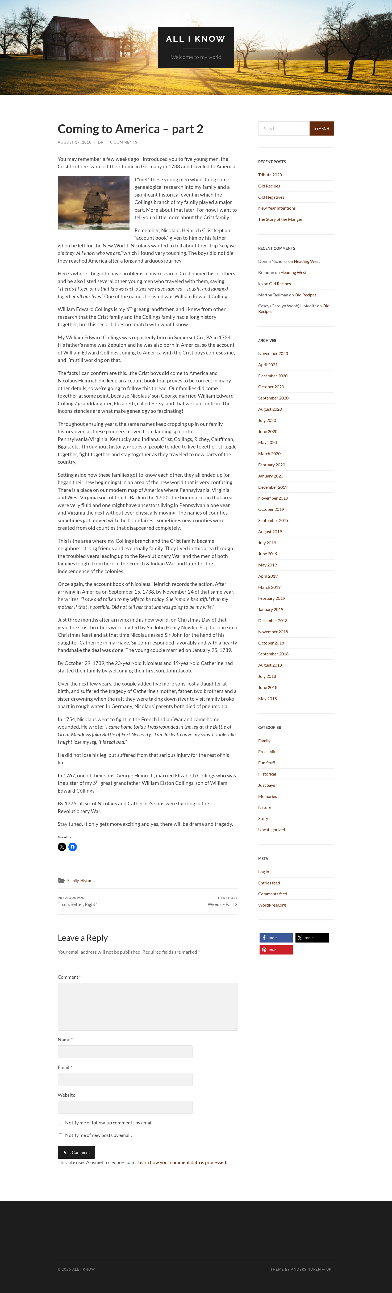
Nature (264, 807)
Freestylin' (267, 751)
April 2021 (268, 364)
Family (73, 880)
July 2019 (267, 542)
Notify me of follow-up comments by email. (109, 1122)
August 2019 (270, 531)
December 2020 (272, 375)
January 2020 (270, 475)
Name (65, 1039)
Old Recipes (269, 185)
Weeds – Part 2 (222, 901)
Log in (263, 871)
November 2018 (273, 631)
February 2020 (271, 464)
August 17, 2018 (74, 142)
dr (101, 142)
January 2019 (270, 609)
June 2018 (267, 687)
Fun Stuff (266, 762)
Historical (89, 880)
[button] (276, 938)
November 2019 (273, 497)
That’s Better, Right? (77, 901)
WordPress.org (272, 904)
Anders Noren (306, 1269)
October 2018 (271, 642)
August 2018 (270, 664)
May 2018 (267, 698)
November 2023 (273, 353)
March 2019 (269, 587)
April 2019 (268, 575)
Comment (69, 977)
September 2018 (273, 653)
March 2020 (269, 453)
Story (263, 818)
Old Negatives (271, 196)
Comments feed (272, 893)
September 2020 (273, 397)
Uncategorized (271, 829)
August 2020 (270, 408)
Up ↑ (330, 1269)
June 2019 (267, 553)
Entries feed (269, 882)
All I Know (196, 39)
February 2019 (271, 598)
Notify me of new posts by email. (98, 1135)
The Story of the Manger (280, 219)
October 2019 (271, 509)
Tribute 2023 (270, 174)
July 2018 (267, 676)
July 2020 (267, 420)
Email (65, 1067)
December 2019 (272, 487)
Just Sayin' (267, 785)
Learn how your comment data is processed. (182, 1162)
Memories (267, 796)
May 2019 (267, 564)
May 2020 (267, 442)
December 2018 (272, 620)
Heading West (307, 261)
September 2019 (273, 520)
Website (66, 1095)
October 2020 (271, 386)
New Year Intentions (277, 207)
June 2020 (267, 431)
